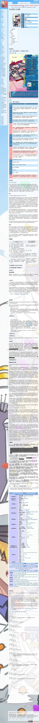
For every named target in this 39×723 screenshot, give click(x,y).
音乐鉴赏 (19, 574)
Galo (14, 580)
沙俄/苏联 (26, 564)
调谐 (27, 569)
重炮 (31, 567)
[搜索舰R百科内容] (35, 3)
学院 (34, 574)
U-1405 (23, 556)
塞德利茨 (27, 510)
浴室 (31, 574)
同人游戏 (22, 579)
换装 (25, 573)
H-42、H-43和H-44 (14, 236)
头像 (16, 574)
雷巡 (26, 567)
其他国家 (32, 564)
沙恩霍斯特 (28, 514)
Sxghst (14, 629)
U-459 (23, 555)
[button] (2, 124)
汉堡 (26, 543)
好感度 (28, 572)
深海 (34, 564)
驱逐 (33, 567)
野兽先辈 (14, 639)
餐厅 (29, 574)
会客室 (32, 580)
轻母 (12, 567)
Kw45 (27, 515)
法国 (20, 564)
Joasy (13, 634)
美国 (12, 564)
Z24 (26, 536)
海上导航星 (15, 686)
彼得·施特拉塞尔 (30, 495)
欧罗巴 (25, 497)
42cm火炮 (22, 197)
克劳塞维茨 (28, 516)
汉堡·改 (27, 545)
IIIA (22, 549)
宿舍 (27, 574)
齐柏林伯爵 (25, 495)
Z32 (28, 537)
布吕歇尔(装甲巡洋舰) (28, 518)
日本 (16, 564)
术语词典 (35, 580)
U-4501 (23, 560)
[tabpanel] (23, 75)
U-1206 (35, 552)
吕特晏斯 (28, 547)
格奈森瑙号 (25, 214)
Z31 (26, 537)
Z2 (27, 532)
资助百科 (16, 7)
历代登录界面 (26, 580)
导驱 (20, 568)
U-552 (30, 552)
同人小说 (25, 579)
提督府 (22, 574)
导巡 (25, 568)
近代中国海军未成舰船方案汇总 (26, 585)
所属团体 (24, 563)
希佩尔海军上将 (27, 519)
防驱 (23, 568)
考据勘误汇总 (18, 580)
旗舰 (19, 569)
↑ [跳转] (11, 597)
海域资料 (31, 572)
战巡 (20, 567)
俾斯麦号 (13, 221)
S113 (26, 529)
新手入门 (15, 572)
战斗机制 (22, 572)
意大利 (23, 564)
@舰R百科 (24, 7)
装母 (14, 567)
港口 (23, 569)
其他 (24, 570)
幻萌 (14, 717)
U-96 (25, 552)
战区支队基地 (16, 575)
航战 (18, 567)
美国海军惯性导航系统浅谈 (18, 584)
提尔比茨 (26, 502)
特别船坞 (22, 575)
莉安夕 (23, 559)
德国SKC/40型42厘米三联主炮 (19, 608)
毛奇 (26, 509)
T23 (26, 540)
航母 (10, 567)
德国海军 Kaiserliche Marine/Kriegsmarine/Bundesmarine (24, 494)
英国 (14, 564)
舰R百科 (24, 493)
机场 (25, 569)
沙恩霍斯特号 (19, 184)
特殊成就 (15, 581)
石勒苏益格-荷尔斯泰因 (30, 528)
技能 (25, 572)
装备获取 (22, 573)
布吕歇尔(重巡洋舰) (34, 519)
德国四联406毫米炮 (28, 608)
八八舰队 (19, 585)
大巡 (29, 568)
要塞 (21, 569)
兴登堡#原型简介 (14, 182)
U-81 (23, 552)
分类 (10, 611)
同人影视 (15, 579)
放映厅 (36, 574)
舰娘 (21, 611)
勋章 (14, 574)
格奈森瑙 (31, 514)
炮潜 (16, 568)
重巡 (22, 567)
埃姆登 (27, 521)
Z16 (26, 533)
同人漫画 (18, 579)
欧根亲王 (26, 520)
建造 (26, 75)
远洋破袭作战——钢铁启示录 (31, 76)
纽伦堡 (30, 524)
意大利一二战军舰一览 (26, 584)
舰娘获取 (19, 573)
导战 (31, 568)
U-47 (23, 551)
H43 (23, 506)
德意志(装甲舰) (28, 511)
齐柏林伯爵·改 (26, 498)
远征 (20, 572)
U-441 (27, 552)
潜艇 (37, 567)
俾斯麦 (23, 502)
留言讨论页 (19, 7)
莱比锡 (27, 524)
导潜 (35, 567)
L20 (23, 501)
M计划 (27, 525)
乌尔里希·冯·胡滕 (25, 505)
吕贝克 (27, 544)
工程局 (20, 575)
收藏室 (25, 574)
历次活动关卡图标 (23, 581)
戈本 (29, 509)
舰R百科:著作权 (23, 716)
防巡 (27, 568)
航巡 (24, 567)
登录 (25, 692)
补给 (18, 568)
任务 (18, 572)
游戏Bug (22, 580)
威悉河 (23, 499)
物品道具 (18, 581)
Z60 (26, 541)
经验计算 (34, 572)
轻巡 (28, 567)
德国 (18, 564)
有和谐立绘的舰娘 (17, 611)
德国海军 (24, 611)
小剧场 (28, 581)
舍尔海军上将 (33, 511)
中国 (29, 564)
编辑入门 (13, 7)
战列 (16, 567)
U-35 (23, 548)
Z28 (28, 536)
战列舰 (13, 611)
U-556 (33, 552)
